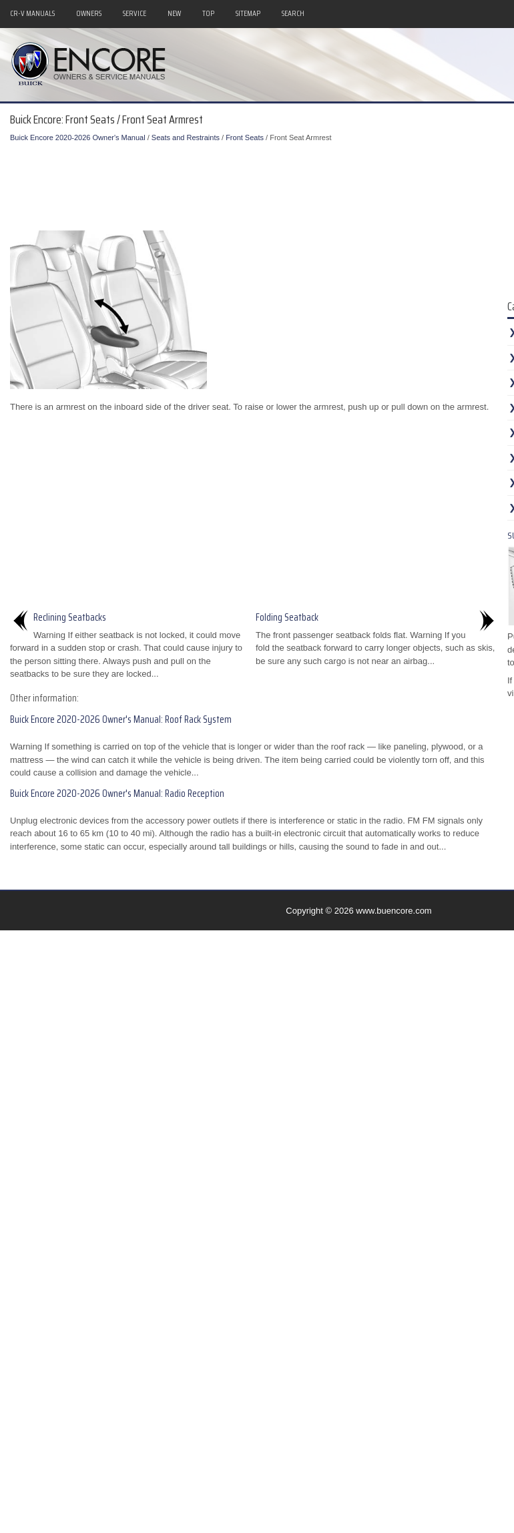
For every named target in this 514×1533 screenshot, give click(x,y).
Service (134, 13)
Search (293, 13)
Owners (88, 13)
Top (208, 13)
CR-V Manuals (32, 13)
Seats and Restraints (186, 137)
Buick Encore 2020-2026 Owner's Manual (78, 137)
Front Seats (245, 137)
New (174, 13)
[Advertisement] (260, 183)
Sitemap (248, 13)
